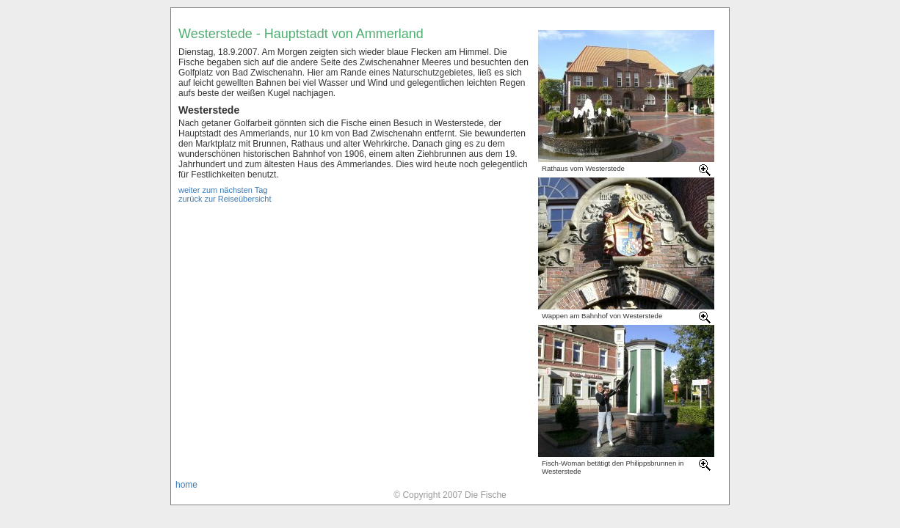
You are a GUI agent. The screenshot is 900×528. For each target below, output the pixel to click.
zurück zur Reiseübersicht (225, 198)
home (186, 485)
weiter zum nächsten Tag (222, 190)
